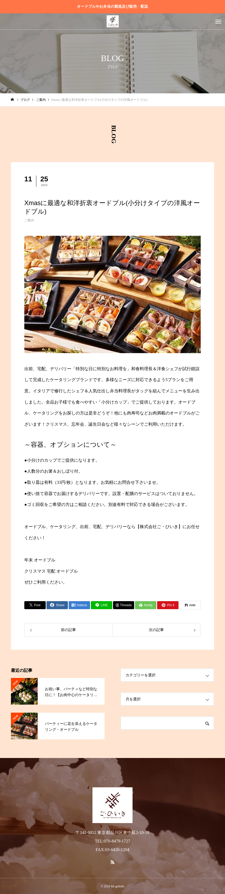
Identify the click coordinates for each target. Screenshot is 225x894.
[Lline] (101, 605)
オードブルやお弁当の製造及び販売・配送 (112, 7)
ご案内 (29, 220)
